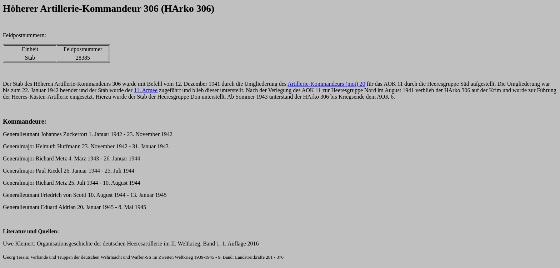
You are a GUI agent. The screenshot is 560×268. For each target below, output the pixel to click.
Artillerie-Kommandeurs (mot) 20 (326, 84)
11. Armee (146, 90)
